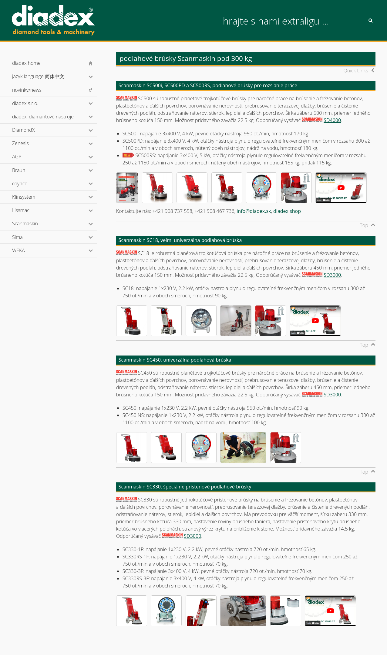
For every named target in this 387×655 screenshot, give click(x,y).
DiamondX (31, 130)
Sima (25, 237)
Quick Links (355, 70)
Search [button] (370, 20)
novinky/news (27, 90)
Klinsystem (32, 197)
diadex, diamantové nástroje (51, 116)
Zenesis (28, 143)
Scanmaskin (33, 223)
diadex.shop (287, 211)
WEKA (26, 250)
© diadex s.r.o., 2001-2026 (37, 644)
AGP (25, 156)
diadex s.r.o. (33, 103)
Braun (27, 170)
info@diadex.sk (254, 211)
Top (364, 225)
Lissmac (29, 210)
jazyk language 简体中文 (46, 76)
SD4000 (332, 120)
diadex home (26, 63)
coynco (28, 183)
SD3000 (332, 275)
